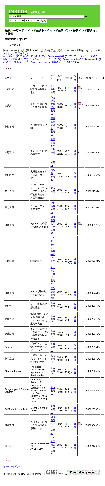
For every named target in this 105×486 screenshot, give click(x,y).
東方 (53, 188)
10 (52, 309)
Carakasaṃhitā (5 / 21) (75, 59)
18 (52, 113)
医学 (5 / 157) (58, 62)
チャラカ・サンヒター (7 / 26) (45, 59)
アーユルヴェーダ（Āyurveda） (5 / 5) (29, 62)
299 (52, 298)
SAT (45, 30)
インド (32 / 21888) (36, 56)
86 (52, 433)
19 (52, 212)
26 (52, 179)
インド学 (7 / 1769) (18, 59)
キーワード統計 (11, 466)
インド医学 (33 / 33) (14, 56)
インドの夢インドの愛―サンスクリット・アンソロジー (53, 258)
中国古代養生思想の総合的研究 (53, 149)
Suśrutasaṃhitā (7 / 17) (60, 56)
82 (52, 233)
